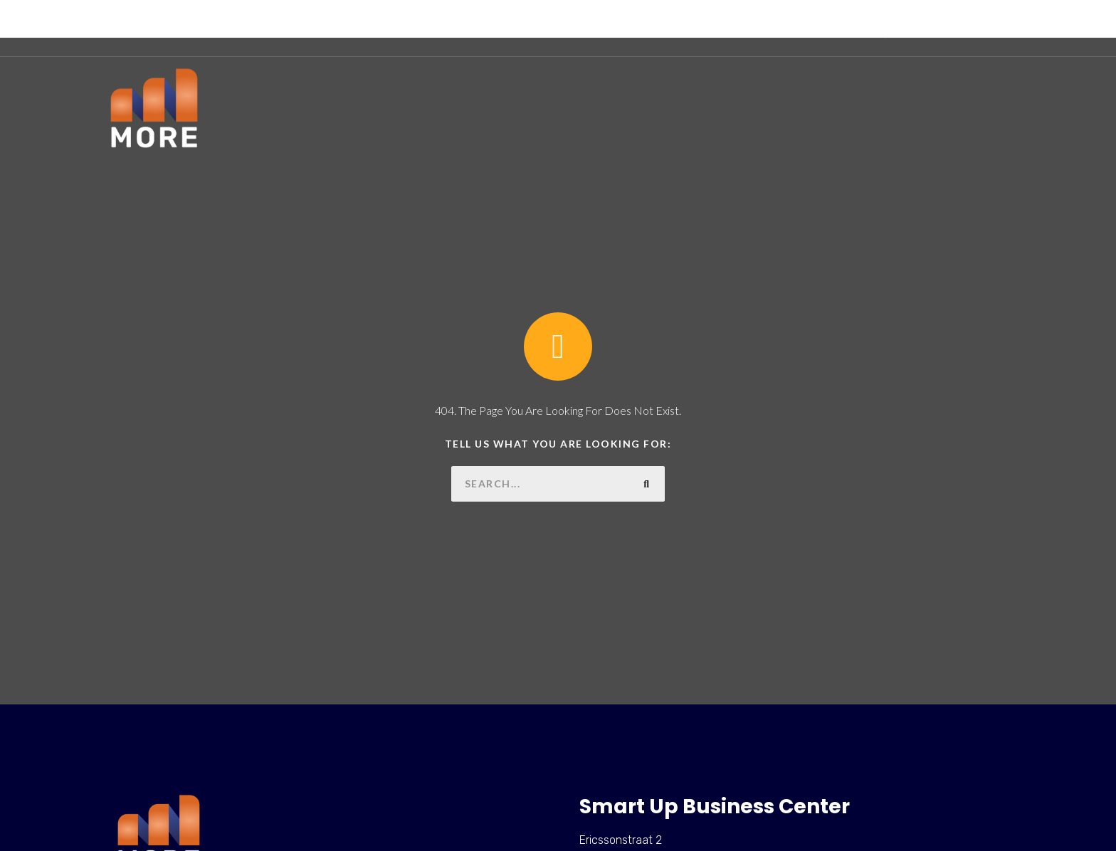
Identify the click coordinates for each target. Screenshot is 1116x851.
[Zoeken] (647, 484)
